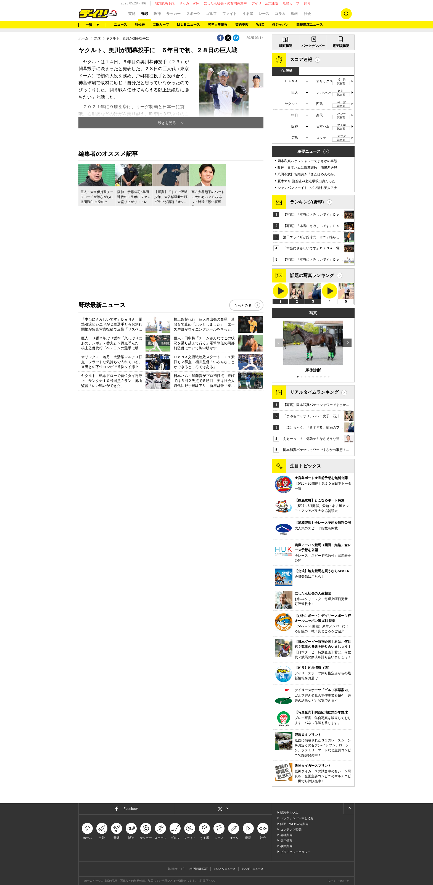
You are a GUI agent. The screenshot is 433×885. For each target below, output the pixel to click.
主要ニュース (309, 151)
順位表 (140, 25)
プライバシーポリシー (295, 852)
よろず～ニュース (252, 868)
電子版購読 (340, 46)
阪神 (157, 14)
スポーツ (193, 14)
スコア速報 (301, 59)
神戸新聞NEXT (198, 868)
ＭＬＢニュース (188, 25)
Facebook (131, 809)
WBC (260, 25)
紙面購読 (285, 46)
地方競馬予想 (165, 3)
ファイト (229, 14)
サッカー (173, 14)
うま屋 (247, 14)
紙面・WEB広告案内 (294, 824)
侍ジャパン (280, 25)
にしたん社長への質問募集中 (225, 3)
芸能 (131, 14)
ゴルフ (211, 14)
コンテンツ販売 (291, 829)
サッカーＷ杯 (189, 3)
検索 (346, 13)
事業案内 (286, 846)
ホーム (83, 38)
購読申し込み (289, 812)
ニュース (120, 25)
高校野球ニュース (309, 25)
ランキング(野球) (307, 202)
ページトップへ (348, 808)
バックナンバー (313, 46)
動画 (294, 14)
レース (263, 14)
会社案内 (286, 835)
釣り (307, 3)
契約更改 (242, 25)
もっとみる (243, 305)
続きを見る (167, 123)
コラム (280, 14)
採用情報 (286, 840)
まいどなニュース (224, 868)
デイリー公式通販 (265, 3)
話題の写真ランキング (312, 275)
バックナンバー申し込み (297, 818)
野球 (144, 14)
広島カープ (291, 3)
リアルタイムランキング (314, 392)
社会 (307, 14)
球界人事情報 (218, 25)
